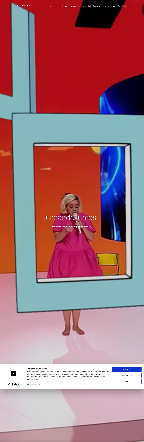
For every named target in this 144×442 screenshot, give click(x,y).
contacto (116, 6)
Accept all (126, 422)
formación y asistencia (101, 6)
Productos (63, 6)
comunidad (86, 6)
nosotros (53, 6)
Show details (32, 438)
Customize (127, 428)
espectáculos (75, 6)
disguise (23, 5)
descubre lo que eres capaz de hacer (70, 226)
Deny (127, 434)
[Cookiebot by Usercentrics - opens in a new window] (13, 438)
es (125, 6)
